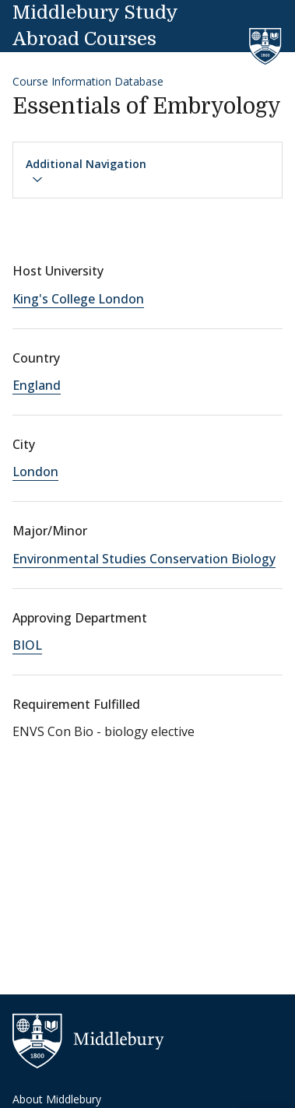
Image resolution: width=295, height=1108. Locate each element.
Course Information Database (87, 81)
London (35, 471)
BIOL (27, 645)
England (36, 385)
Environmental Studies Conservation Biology (144, 558)
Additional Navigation (86, 171)
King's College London (78, 298)
